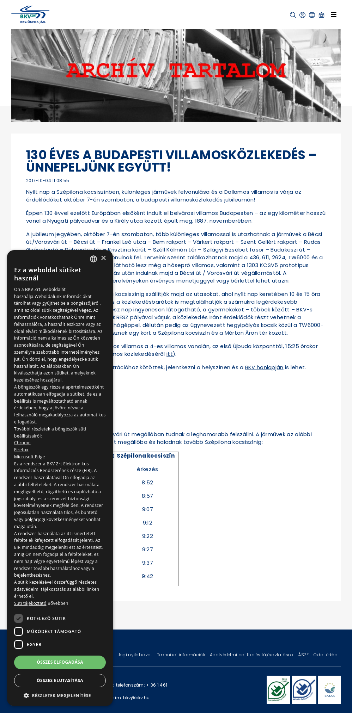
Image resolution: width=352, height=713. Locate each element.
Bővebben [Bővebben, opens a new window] (58, 603)
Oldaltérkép (326, 655)
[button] (293, 15)
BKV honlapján (264, 367)
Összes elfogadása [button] (60, 662)
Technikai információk (181, 655)
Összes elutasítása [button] (60, 680)
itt (169, 354)
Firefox (21, 450)
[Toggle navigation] (333, 14)
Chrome (22, 443)
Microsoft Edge (29, 457)
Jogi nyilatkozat (135, 655)
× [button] (103, 258)
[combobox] (93, 258)
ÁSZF (304, 655)
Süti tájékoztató (30, 603)
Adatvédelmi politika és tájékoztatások (252, 655)
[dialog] (60, 478)
